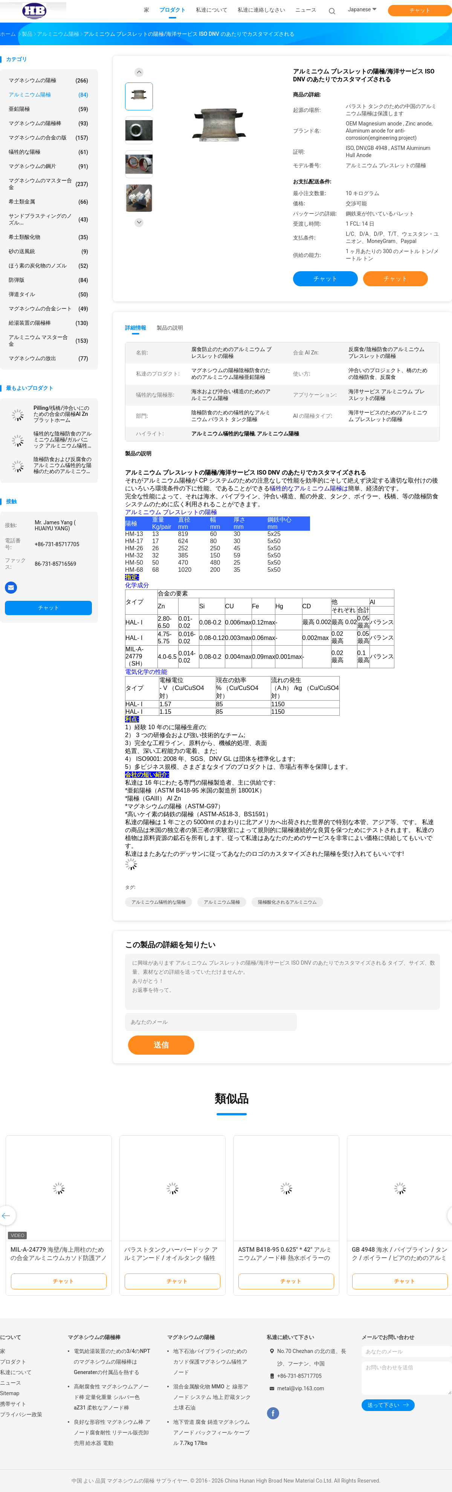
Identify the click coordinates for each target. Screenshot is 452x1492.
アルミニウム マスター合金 (48, 340)
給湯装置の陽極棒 (48, 323)
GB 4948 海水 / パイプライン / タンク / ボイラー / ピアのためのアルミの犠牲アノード (399, 1258)
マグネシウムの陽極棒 (48, 123)
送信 (161, 1044)
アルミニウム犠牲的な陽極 (158, 902)
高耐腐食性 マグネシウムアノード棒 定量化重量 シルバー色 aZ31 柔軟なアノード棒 (111, 1397)
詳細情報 (135, 328)
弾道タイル (48, 294)
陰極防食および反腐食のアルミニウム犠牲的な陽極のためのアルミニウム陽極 (63, 465)
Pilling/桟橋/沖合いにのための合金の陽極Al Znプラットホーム (61, 414)
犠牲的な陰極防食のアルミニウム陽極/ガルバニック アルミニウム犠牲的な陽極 (63, 440)
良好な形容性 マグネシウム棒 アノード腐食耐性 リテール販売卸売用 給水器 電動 (112, 1432)
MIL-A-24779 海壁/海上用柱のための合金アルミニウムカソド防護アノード (59, 1258)
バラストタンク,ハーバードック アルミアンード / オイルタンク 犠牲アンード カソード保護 (171, 1258)
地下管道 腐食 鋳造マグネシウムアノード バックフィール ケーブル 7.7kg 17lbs (211, 1432)
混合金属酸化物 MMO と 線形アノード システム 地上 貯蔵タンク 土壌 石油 (212, 1397)
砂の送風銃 (48, 251)
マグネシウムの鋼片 (48, 166)
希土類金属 (48, 202)
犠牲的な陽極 (48, 152)
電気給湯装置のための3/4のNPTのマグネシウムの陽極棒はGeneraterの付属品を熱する (112, 1361)
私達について (16, 1372)
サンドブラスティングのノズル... (48, 219)
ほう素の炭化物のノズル (48, 266)
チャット (420, 10)
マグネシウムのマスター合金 (48, 183)
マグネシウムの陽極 (48, 80)
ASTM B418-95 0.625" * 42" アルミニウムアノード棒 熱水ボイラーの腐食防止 (285, 1258)
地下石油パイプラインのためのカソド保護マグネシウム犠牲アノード (210, 1361)
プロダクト (13, 1362)
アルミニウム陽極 (48, 95)
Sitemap (9, 1393)
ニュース (10, 1383)
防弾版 (48, 280)
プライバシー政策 (21, 1414)
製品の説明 (170, 328)
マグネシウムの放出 (48, 358)
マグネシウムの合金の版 (48, 138)
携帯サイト (13, 1404)
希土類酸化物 (48, 237)
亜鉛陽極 (48, 109)
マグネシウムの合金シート (48, 309)
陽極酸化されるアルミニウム (287, 902)
